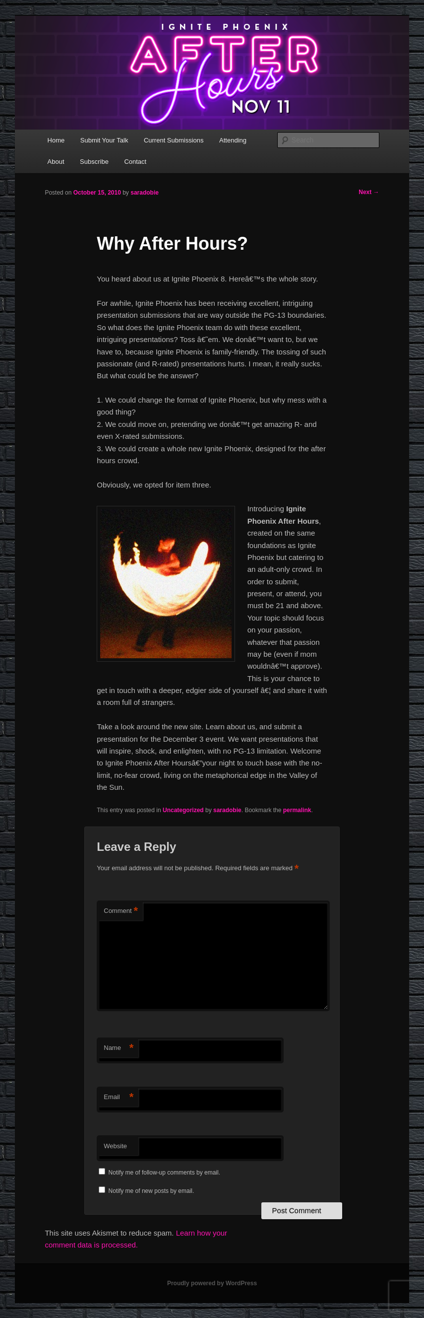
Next (369, 192)
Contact (135, 161)
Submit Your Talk (104, 140)
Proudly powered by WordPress (212, 1283)
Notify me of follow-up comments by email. (164, 1172)
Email (118, 1097)
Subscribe (94, 161)
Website (115, 1146)
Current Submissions (174, 140)
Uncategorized (183, 810)
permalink (297, 810)
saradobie (144, 192)
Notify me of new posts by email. (151, 1190)
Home (56, 140)
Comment (121, 911)
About (56, 161)
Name (118, 1048)
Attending (232, 140)
